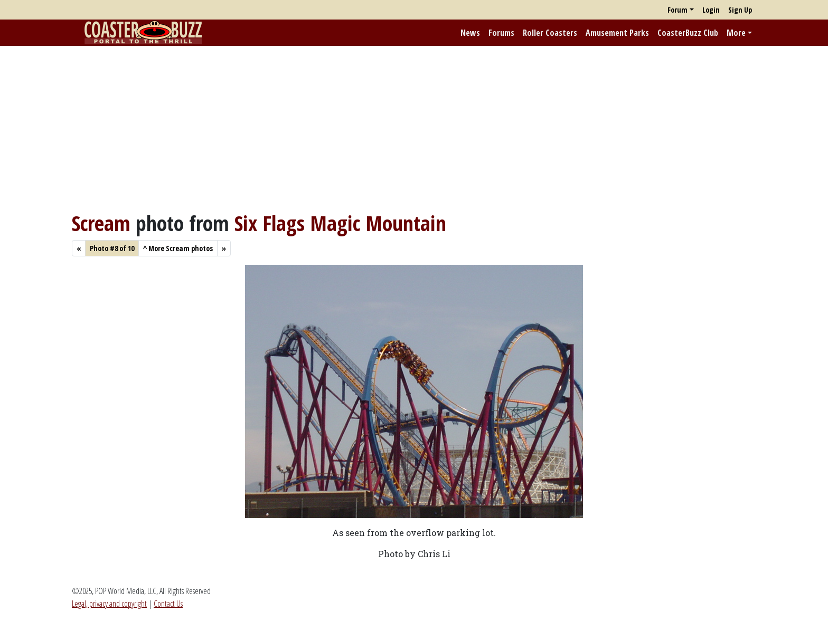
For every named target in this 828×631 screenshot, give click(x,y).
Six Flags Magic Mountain (340, 222)
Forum (677, 10)
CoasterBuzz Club (687, 33)
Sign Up (740, 10)
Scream (101, 222)
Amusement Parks (617, 33)
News (470, 33)
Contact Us (168, 603)
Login (711, 10)
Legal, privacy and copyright (109, 603)
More (736, 33)
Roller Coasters (550, 33)
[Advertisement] (414, 128)
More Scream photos (178, 248)
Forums (501, 33)
